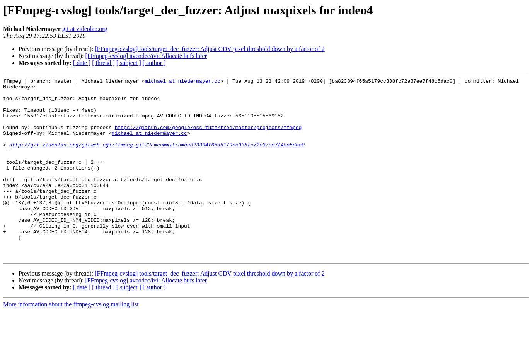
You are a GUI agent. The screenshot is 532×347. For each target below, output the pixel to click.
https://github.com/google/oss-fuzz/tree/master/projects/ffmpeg (208, 137)
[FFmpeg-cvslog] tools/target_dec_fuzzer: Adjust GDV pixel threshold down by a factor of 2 (209, 49)
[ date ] (81, 63)
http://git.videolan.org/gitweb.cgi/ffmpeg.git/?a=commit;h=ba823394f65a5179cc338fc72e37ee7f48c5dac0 (157, 158)
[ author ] (154, 63)
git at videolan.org (84, 29)
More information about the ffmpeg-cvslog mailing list (71, 340)
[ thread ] (103, 63)
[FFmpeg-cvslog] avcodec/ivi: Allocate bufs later (146, 56)
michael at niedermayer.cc (182, 81)
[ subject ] (128, 63)
